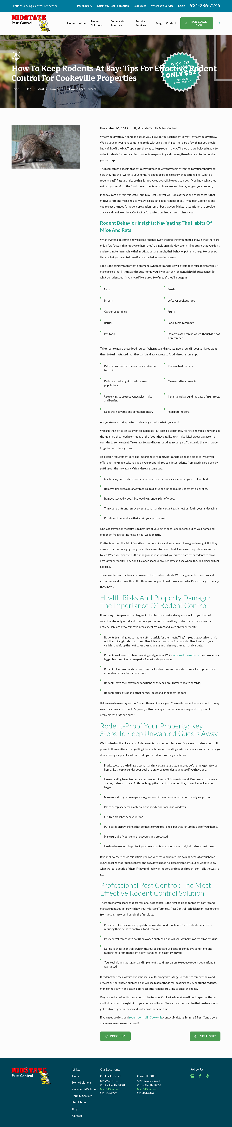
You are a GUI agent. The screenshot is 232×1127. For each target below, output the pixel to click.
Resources (140, 5)
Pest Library (84, 5)
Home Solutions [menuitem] (97, 23)
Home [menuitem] (71, 23)
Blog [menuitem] (159, 23)
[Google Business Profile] (192, 1076)
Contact (77, 1115)
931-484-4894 (145, 1093)
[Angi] (216, 1076)
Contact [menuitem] (171, 23)
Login (181, 5)
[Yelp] (208, 1076)
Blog (75, 1109)
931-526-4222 (108, 1093)
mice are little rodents (186, 655)
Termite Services (82, 1095)
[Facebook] (200, 1076)
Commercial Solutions (85, 1089)
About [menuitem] (83, 23)
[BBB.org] (192, 1084)
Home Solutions (81, 1082)
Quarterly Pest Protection (113, 5)
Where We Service (162, 5)
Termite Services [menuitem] (141, 23)
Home (76, 1076)
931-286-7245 (205, 5)
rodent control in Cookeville (145, 1017)
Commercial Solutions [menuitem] (117, 23)
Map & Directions (110, 1089)
